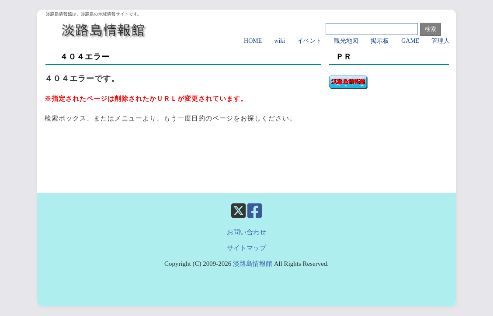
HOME (253, 41)
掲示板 (380, 41)
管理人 (440, 41)
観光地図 (346, 41)
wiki (279, 41)
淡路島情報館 (252, 263)
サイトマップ (246, 247)
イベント (309, 41)
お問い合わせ (246, 232)
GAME (410, 41)
